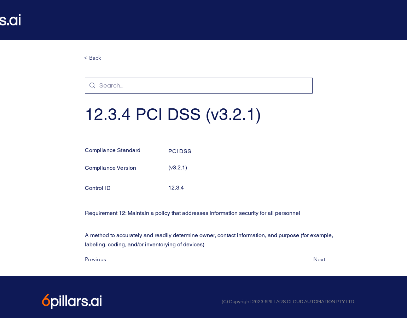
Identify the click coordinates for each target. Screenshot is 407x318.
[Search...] (198, 85)
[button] (107, 58)
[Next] (307, 260)
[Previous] (108, 260)
